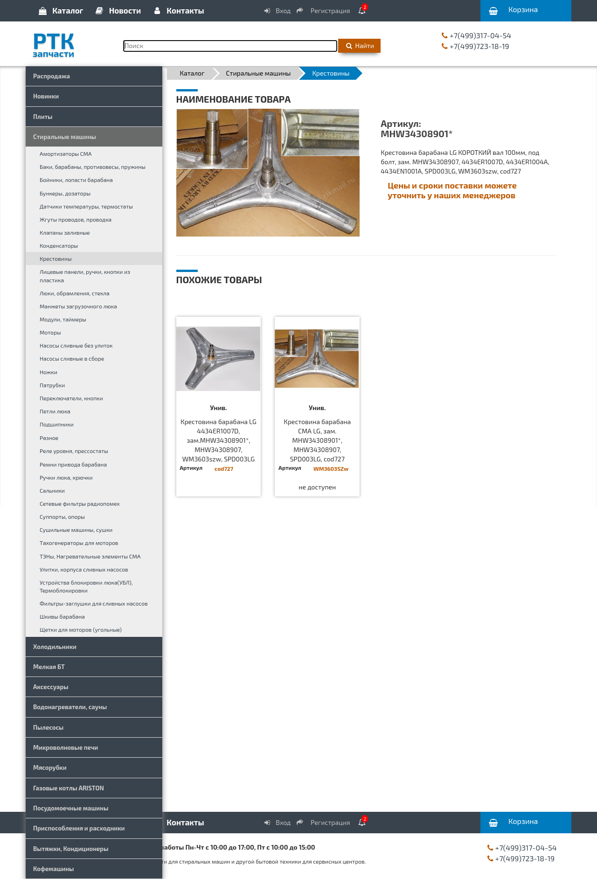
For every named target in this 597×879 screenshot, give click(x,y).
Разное (49, 437)
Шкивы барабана (62, 616)
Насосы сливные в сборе (72, 358)
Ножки (48, 372)
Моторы (50, 332)
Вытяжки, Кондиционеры (70, 848)
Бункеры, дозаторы (65, 193)
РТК (71, 41)
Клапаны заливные (65, 232)
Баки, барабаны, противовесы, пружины (93, 166)
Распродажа (51, 76)
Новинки (46, 96)
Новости (117, 10)
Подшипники (57, 424)
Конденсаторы (59, 245)
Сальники (52, 490)
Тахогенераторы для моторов (79, 542)
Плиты (43, 116)
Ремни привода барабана (73, 464)
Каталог (60, 10)
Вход (277, 10)
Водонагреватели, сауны (70, 707)
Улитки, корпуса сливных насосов (84, 569)
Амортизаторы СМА (66, 153)
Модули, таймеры (63, 319)
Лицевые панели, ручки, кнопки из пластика (85, 275)
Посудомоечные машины (70, 808)
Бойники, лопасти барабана (76, 179)
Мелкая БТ (49, 666)
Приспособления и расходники (79, 828)
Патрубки (52, 385)
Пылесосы (48, 727)
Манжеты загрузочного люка (78, 306)
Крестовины (56, 258)
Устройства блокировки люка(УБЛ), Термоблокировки (86, 586)
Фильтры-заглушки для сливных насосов (94, 603)
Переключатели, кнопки (71, 398)
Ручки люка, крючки (66, 477)
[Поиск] (230, 46)
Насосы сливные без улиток (76, 345)
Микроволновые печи (65, 747)
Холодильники (54, 646)
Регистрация (324, 10)
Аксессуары (51, 687)
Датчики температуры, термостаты (86, 206)
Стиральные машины (64, 136)
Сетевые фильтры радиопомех (80, 503)
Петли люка (55, 411)
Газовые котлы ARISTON (68, 788)
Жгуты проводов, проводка (75, 219)
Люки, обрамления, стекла (75, 293)
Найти (359, 45)
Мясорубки (50, 767)
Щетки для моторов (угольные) (81, 629)
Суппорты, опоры (62, 516)
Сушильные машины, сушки (76, 529)
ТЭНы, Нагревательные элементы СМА (90, 556)
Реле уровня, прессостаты (74, 450)
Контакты (178, 10)
